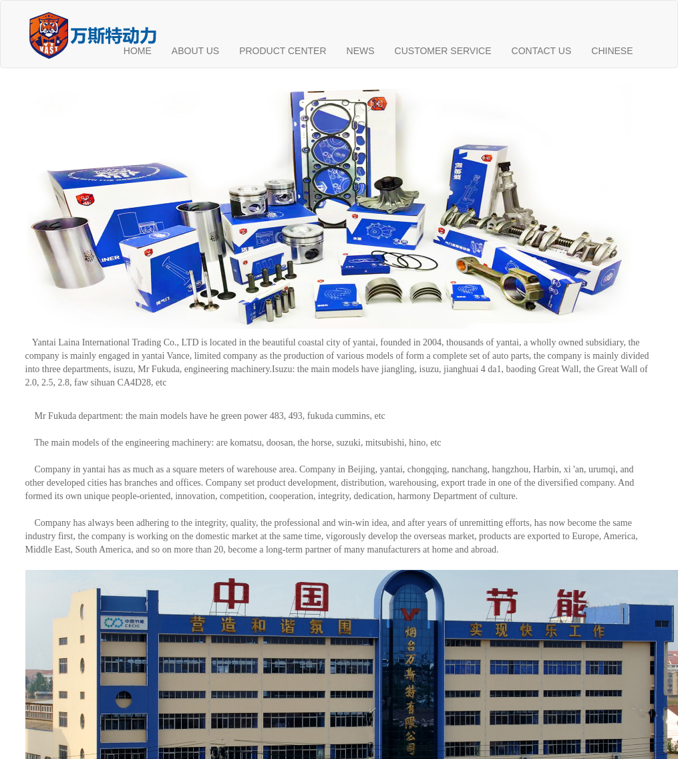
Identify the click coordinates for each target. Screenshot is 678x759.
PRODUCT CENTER (282, 50)
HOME (138, 50)
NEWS (361, 50)
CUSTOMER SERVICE (443, 50)
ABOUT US (195, 50)
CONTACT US (542, 50)
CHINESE (612, 50)
